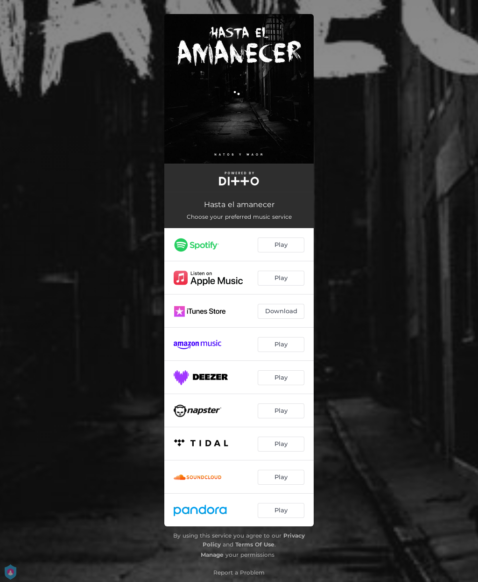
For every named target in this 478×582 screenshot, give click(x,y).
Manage (212, 554)
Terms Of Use (254, 544)
